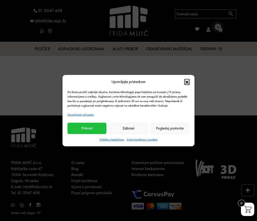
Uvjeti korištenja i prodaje (141, 140)
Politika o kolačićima (112, 140)
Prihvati (87, 128)
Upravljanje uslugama (81, 115)
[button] (186, 81)
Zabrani (128, 128)
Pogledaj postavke (170, 128)
